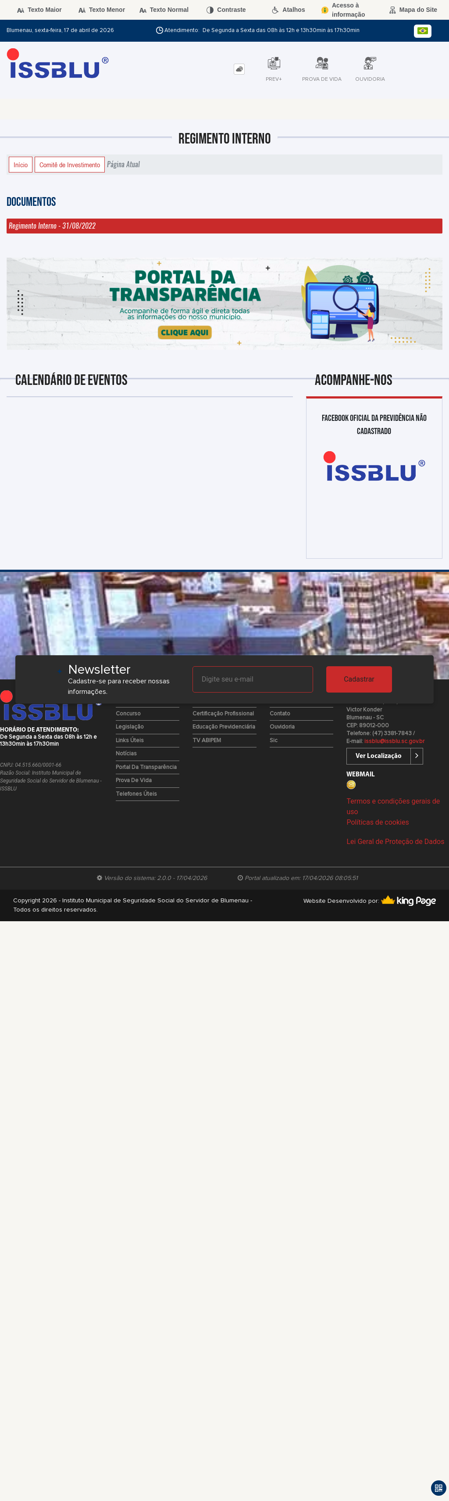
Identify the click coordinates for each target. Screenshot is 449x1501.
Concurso (128, 714)
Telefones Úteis (136, 794)
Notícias (126, 754)
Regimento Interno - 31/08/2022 (52, 225)
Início (21, 164)
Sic (274, 740)
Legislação (130, 727)
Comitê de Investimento (69, 164)
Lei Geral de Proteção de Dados (395, 841)
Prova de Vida (134, 780)
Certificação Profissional (223, 714)
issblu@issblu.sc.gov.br (394, 741)
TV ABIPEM (206, 740)
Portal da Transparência (146, 767)
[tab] (239, 69)
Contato (280, 714)
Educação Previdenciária (223, 727)
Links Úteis (130, 740)
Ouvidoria (282, 727)
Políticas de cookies (377, 822)
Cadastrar (359, 679)
